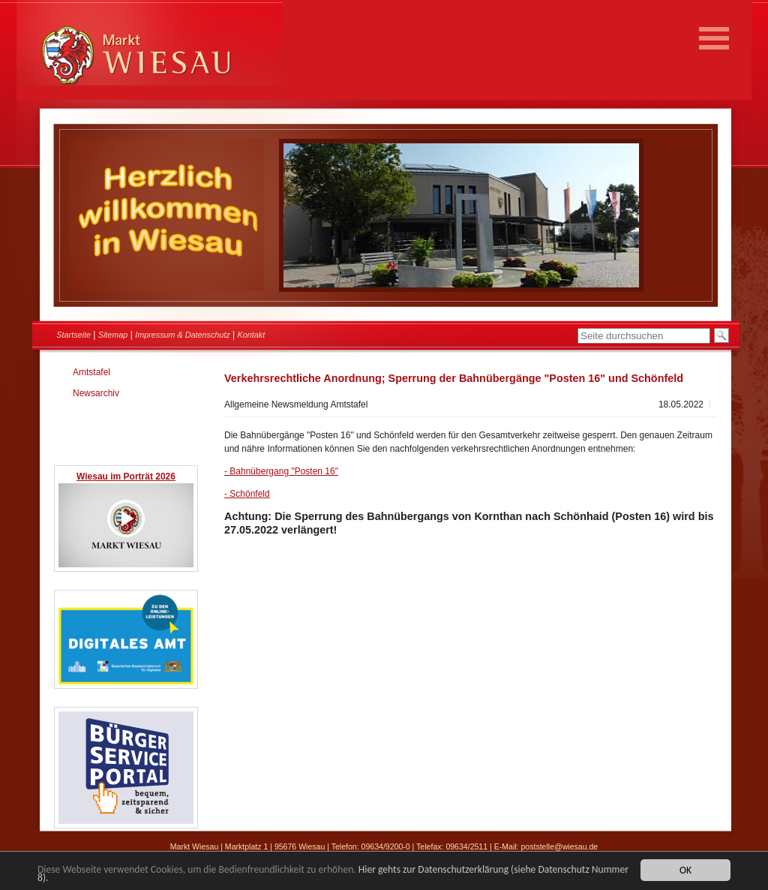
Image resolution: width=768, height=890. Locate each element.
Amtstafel (91, 372)
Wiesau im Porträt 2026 (126, 476)
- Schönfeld (247, 494)
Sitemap (113, 334)
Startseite (73, 334)
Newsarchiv (96, 393)
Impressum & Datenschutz (182, 334)
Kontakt (252, 334)
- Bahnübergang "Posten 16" (281, 471)
